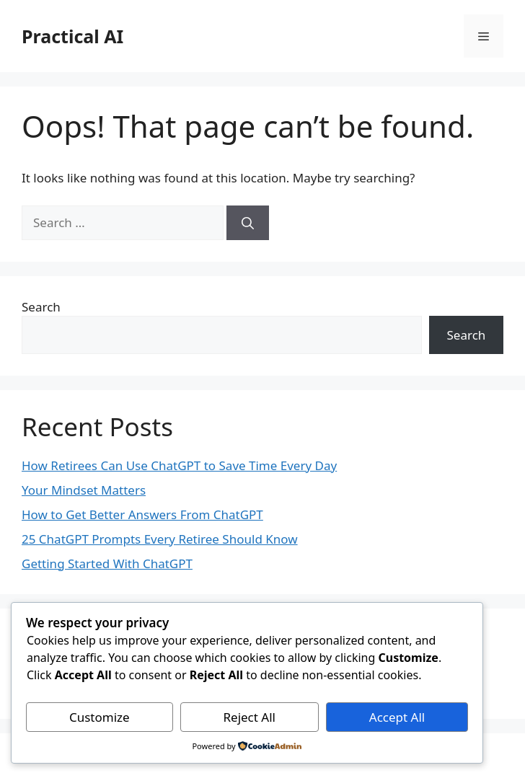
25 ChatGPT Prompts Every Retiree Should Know (160, 539)
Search (41, 307)
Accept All (397, 717)
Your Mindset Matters (84, 490)
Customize (99, 717)
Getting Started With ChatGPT (107, 563)
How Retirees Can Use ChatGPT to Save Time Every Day (179, 465)
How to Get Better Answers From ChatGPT (142, 514)
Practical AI (72, 36)
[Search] (247, 222)
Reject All (249, 717)
